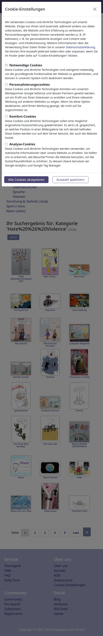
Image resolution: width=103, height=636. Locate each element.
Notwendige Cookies (25, 65)
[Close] (95, 9)
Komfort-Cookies (22, 116)
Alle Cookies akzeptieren (26, 179)
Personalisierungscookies (29, 84)
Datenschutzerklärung (80, 47)
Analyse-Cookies (22, 144)
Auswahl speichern (70, 179)
